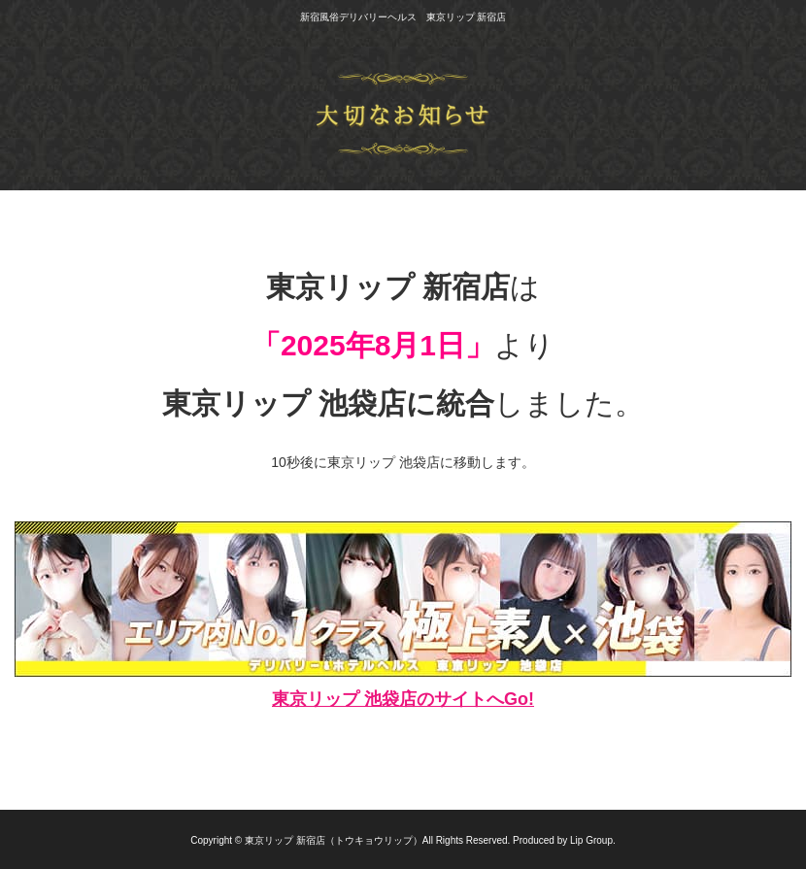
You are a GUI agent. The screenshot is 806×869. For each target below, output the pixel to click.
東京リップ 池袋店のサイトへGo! (403, 699)
